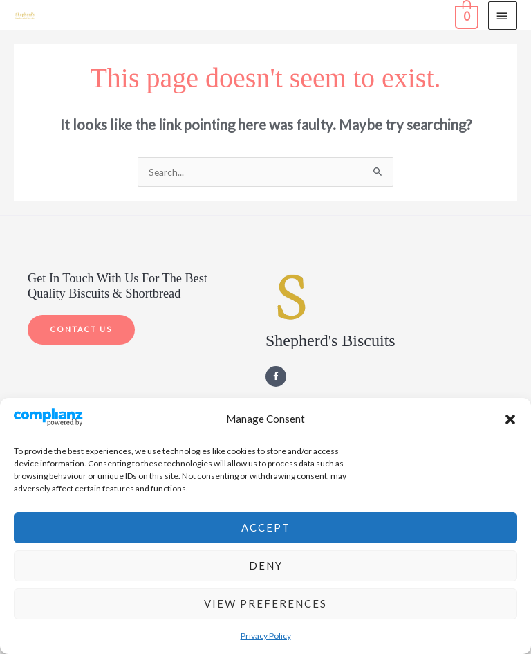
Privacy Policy (266, 635)
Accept (265, 527)
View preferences (265, 603)
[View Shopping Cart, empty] (465, 14)
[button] (510, 419)
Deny (266, 565)
